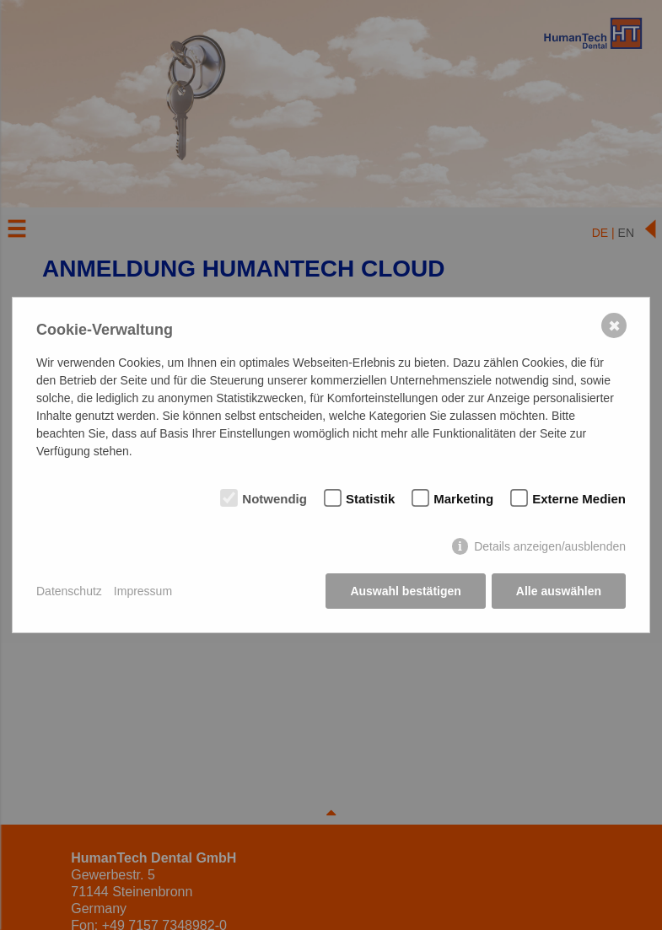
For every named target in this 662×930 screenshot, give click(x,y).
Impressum (143, 591)
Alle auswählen (558, 591)
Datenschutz (69, 591)
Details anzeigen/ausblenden (550, 546)
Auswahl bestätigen (405, 591)
